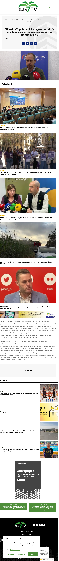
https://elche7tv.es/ (28, 372)
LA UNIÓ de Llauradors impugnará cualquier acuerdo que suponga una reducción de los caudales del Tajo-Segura (42, 508)
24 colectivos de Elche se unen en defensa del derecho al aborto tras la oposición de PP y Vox (25, 173)
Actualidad (12, 20)
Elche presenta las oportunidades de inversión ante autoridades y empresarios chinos (23, 128)
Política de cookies (15, 550)
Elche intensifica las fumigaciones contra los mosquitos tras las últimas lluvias (26, 263)
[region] (21, 547)
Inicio (5, 20)
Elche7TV (7, 38)
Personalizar (10, 554)
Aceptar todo (32, 554)
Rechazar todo (22, 554)
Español (44, 560)
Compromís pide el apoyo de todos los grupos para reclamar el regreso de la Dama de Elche (13, 507)
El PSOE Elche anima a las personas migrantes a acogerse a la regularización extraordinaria (27, 307)
